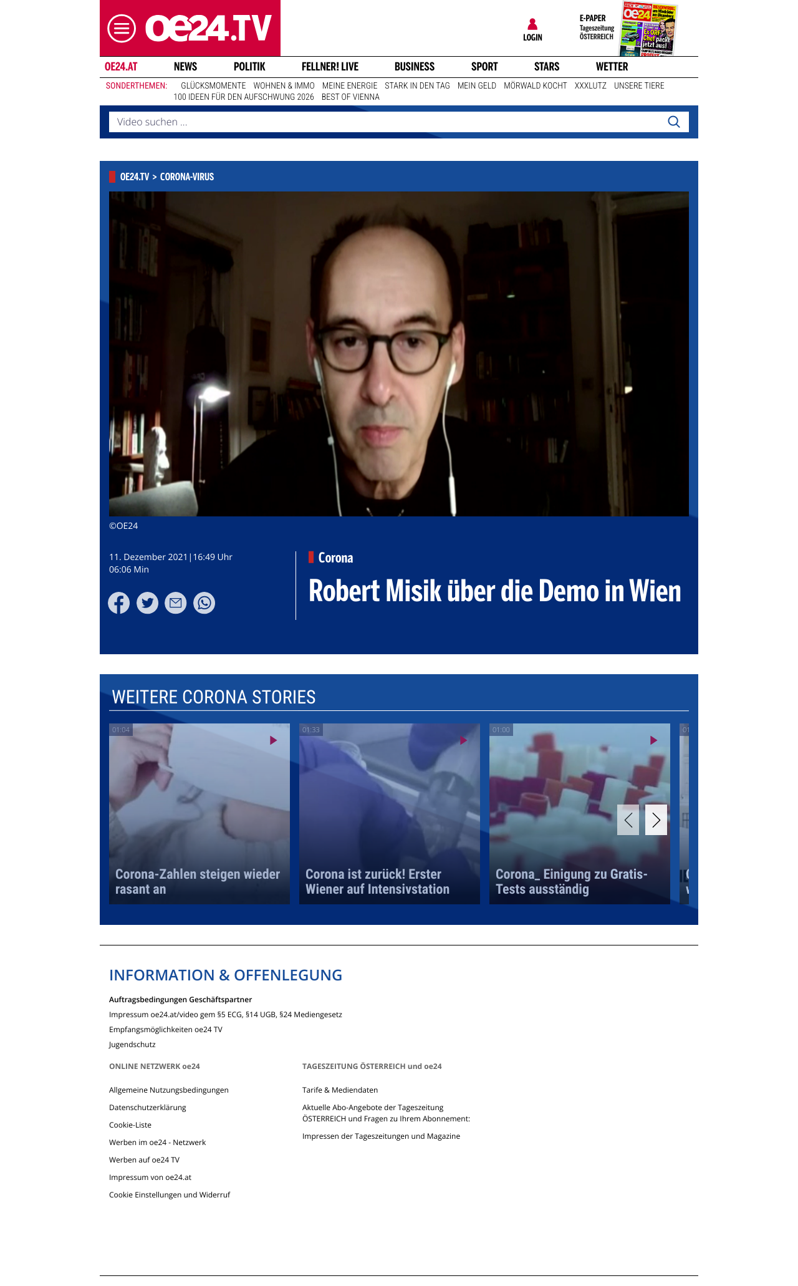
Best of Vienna (351, 97)
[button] (118, 28)
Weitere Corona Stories (214, 697)
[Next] (656, 820)
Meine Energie (350, 86)
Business (415, 66)
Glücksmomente (213, 86)
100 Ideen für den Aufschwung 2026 (243, 97)
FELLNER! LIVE (330, 66)
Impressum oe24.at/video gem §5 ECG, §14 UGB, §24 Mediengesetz (225, 1013)
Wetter (612, 66)
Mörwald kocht (535, 86)
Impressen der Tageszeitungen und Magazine (381, 1136)
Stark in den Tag (417, 86)
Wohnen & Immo (283, 86)
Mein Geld (477, 86)
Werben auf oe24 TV (144, 1159)
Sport (484, 66)
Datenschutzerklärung (147, 1107)
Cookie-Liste (130, 1124)
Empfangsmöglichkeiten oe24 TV (166, 1028)
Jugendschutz (132, 1043)
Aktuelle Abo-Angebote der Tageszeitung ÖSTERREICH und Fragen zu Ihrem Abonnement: (386, 1113)
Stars (547, 66)
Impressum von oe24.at (150, 1177)
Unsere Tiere (639, 86)
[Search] (674, 122)
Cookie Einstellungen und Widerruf (169, 1194)
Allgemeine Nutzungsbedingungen (169, 1090)
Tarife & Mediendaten (340, 1090)
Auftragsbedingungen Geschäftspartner (180, 998)
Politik (250, 66)
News (185, 66)
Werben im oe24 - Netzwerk (157, 1142)
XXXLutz (591, 86)
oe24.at (121, 66)
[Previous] (628, 820)
